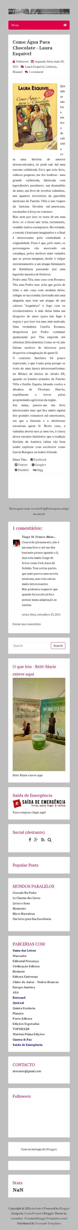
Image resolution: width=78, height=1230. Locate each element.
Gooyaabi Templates (48, 1223)
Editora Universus (25, 977)
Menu (39, 25)
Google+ (39, 465)
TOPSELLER (21, 1029)
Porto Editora (22, 1018)
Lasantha (16, 1218)
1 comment (36, 72)
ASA (16, 992)
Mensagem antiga (57, 508)
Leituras (51, 67)
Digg (38, 470)
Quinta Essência (24, 1008)
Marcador (20, 956)
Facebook (38, 459)
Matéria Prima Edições (29, 1034)
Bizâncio (19, 971)
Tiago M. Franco (33, 537)
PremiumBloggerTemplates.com (45, 1218)
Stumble (22, 470)
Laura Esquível (35, 67)
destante (36, 1208)
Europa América (24, 987)
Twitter (21, 465)
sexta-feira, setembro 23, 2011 (41, 614)
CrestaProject (33, 1213)
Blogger (51, 1149)
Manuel (17, 72)
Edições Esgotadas (26, 1024)
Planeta (18, 1013)
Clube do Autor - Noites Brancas (36, 982)
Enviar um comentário (26, 624)
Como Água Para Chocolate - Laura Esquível (32, 47)
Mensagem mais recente (25, 508)
